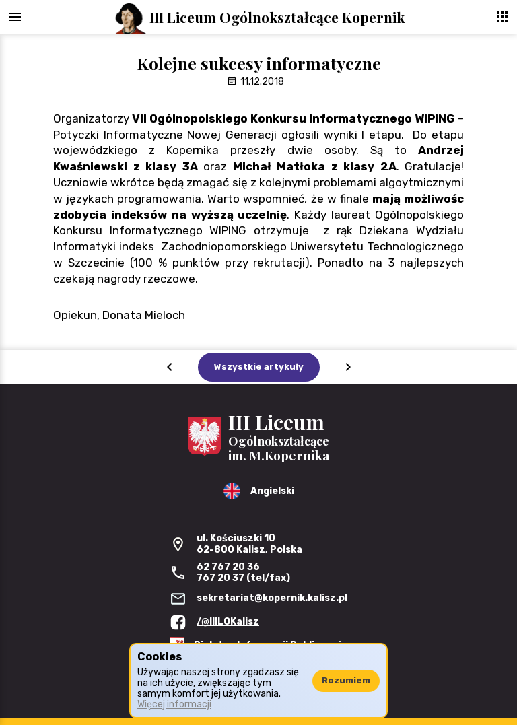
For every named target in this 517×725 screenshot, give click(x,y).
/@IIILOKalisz (228, 621)
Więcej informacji (174, 704)
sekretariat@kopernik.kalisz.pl (272, 598)
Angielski (272, 491)
